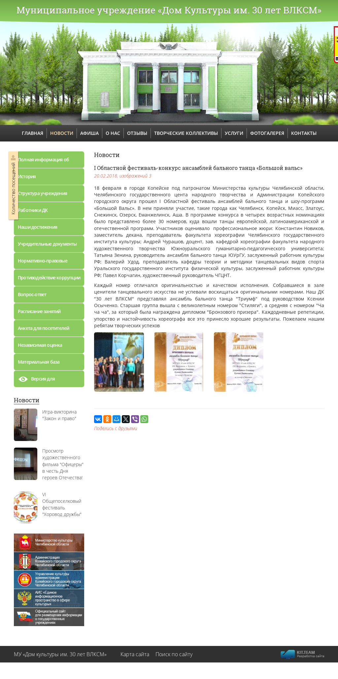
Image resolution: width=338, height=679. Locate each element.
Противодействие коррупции (49, 277)
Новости (26, 400)
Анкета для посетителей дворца (43, 331)
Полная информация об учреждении (43, 162)
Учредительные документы (47, 244)
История (27, 176)
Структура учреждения (42, 193)
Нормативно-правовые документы (42, 263)
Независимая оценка (40, 345)
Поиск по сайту (173, 654)
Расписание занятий (39, 311)
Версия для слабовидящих (40, 380)
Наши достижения (37, 227)
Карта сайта (134, 654)
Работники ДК (33, 210)
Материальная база (38, 362)
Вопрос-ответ (32, 294)
